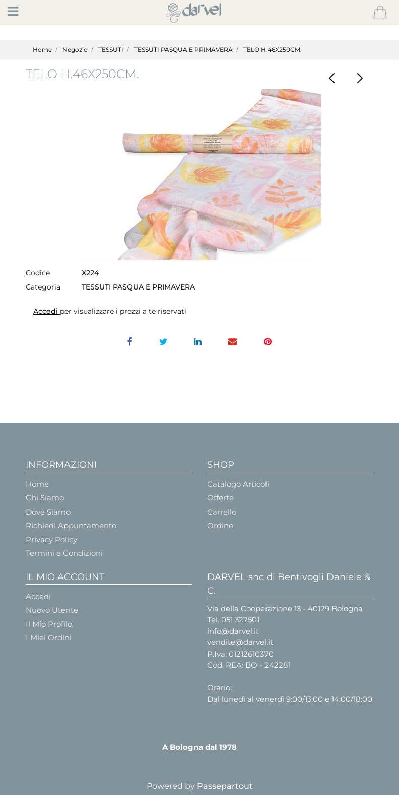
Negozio (75, 49)
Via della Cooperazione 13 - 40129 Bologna (285, 608)
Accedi (46, 311)
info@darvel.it (233, 631)
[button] (199, 174)
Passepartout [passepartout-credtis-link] (225, 786)
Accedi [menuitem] (38, 596)
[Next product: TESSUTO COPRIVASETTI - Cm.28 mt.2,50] (359, 78)
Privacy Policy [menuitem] (51, 539)
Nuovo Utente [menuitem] (52, 610)
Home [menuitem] (37, 484)
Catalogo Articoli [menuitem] (238, 484)
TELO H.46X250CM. (272, 49)
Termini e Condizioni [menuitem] (64, 553)
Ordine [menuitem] (220, 525)
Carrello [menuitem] (221, 512)
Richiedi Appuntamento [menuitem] (71, 525)
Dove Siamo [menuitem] (48, 512)
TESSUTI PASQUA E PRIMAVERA (183, 49)
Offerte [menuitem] (220, 497)
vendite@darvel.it (240, 642)
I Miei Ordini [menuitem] (49, 637)
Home (42, 49)
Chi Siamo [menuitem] (45, 497)
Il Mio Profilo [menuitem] (49, 624)
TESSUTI (110, 49)
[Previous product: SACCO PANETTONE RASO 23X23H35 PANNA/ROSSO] (332, 78)
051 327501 (240, 619)
